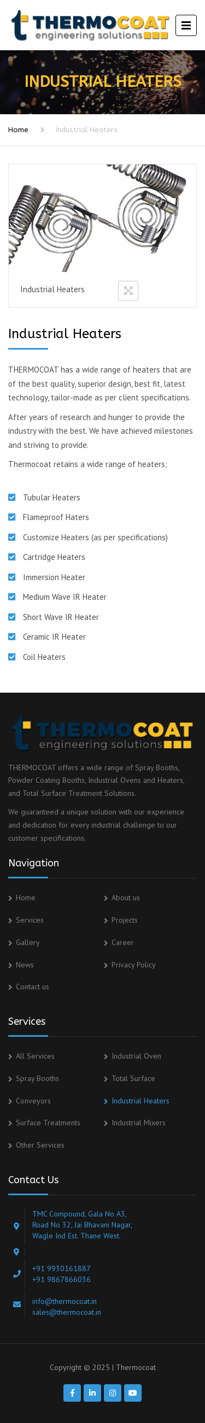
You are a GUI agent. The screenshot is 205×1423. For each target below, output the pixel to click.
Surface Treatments (48, 1122)
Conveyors (33, 1101)
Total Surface (133, 1078)
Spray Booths (37, 1078)
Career (123, 942)
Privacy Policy (134, 965)
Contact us (32, 986)
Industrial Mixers (139, 1122)
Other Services (40, 1145)
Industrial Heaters (140, 1101)
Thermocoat (136, 1367)
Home (18, 130)
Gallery (28, 942)
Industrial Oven (136, 1056)
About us (126, 897)
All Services (35, 1056)
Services (30, 920)
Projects (125, 920)
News (25, 965)
